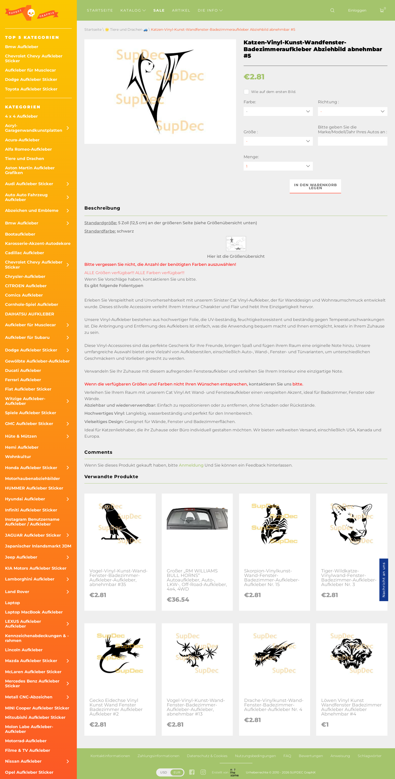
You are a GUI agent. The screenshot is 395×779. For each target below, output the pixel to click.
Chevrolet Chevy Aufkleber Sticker (33, 58)
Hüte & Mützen (21, 436)
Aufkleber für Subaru (27, 337)
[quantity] (278, 166)
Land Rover (17, 591)
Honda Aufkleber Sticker (31, 467)
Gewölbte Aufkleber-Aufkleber (37, 361)
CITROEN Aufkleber (26, 285)
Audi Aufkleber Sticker (29, 183)
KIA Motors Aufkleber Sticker (36, 568)
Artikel (181, 10)
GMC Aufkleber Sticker (29, 423)
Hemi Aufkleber (22, 447)
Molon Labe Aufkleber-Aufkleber (29, 729)
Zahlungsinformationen (158, 756)
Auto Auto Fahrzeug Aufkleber (26, 197)
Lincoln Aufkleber (24, 649)
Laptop (12, 602)
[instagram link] (203, 772)
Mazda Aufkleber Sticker (31, 660)
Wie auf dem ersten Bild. (270, 91)
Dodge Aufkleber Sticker (31, 79)
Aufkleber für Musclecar (30, 70)
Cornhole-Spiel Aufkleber (31, 304)
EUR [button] (177, 772)
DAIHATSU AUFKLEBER (29, 314)
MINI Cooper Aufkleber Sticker (37, 708)
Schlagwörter (370, 756)
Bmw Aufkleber (21, 46)
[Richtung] (352, 111)
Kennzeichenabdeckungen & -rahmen (37, 638)
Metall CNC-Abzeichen (28, 697)
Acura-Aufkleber (22, 140)
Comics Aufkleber (24, 295)
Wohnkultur (18, 456)
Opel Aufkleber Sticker (29, 772)
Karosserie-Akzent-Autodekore (38, 243)
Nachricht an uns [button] (383, 579)
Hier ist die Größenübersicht (236, 256)
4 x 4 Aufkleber (21, 116)
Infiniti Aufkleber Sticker (31, 510)
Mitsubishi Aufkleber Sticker (35, 717)
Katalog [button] (133, 10)
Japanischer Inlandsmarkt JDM (38, 546)
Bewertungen (311, 756)
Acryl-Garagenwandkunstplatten (33, 128)
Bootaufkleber (20, 234)
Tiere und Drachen (24, 158)
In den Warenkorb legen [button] (315, 186)
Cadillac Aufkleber (24, 252)
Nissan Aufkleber (23, 761)
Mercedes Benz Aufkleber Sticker (32, 683)
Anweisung (340, 756)
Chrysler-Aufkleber (25, 276)
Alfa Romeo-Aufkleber (28, 149)
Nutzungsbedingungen (255, 756)
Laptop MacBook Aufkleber (34, 612)
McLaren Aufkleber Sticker (33, 671)
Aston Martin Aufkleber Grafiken (30, 170)
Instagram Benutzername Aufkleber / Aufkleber (32, 522)
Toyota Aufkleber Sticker (31, 89)
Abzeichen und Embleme (31, 210)
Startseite (100, 10)
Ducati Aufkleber (23, 370)
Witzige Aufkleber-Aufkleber (25, 401)
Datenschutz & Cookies (207, 756)
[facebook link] (191, 772)
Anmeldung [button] (191, 465)
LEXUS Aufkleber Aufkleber (23, 624)
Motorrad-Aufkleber (26, 740)
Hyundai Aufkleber (25, 499)
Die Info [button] (210, 10)
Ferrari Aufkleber (23, 379)
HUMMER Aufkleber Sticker (34, 488)
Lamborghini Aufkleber (29, 579)
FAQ (287, 756)
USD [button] (163, 772)
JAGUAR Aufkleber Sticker (33, 535)
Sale (159, 10)
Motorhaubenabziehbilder (32, 478)
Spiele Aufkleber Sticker (30, 412)
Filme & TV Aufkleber (27, 750)
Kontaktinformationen (110, 756)
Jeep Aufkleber (21, 557)
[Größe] (278, 141)
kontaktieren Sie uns (164, 279)
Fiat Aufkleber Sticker (28, 389)
